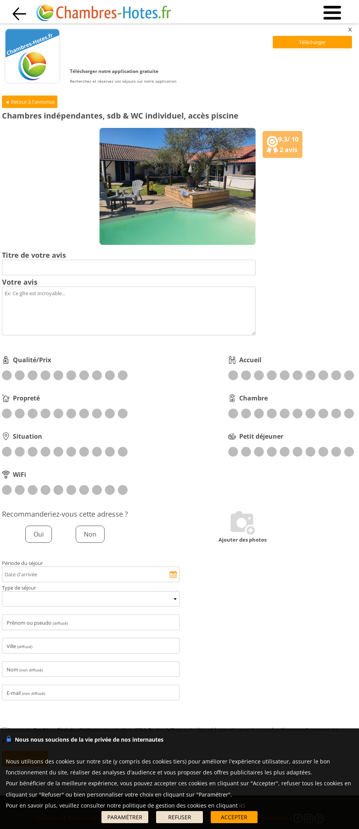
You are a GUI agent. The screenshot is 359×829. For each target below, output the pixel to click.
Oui (39, 534)
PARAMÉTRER (124, 817)
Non (90, 534)
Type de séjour (19, 587)
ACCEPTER (234, 817)
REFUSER (179, 817)
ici (242, 805)
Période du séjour (22, 563)
